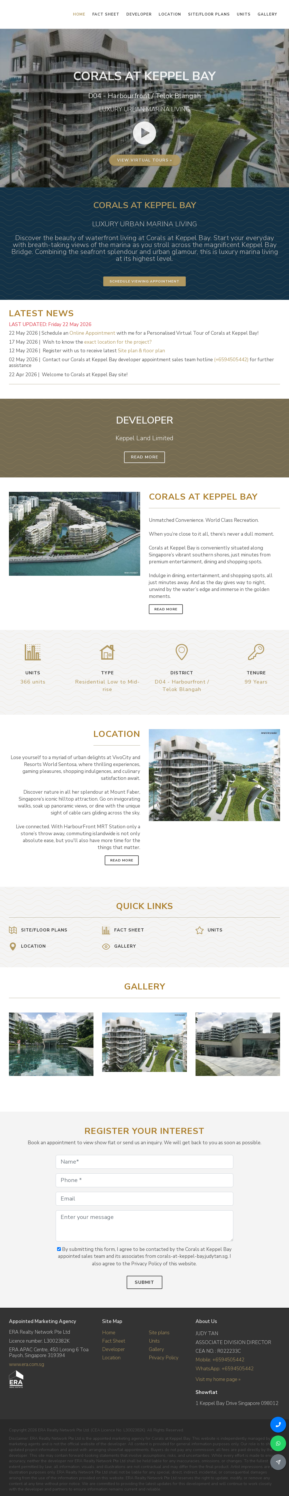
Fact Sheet (113, 1341)
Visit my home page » (218, 1379)
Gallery (156, 1349)
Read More (144, 457)
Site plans (159, 1332)
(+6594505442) (231, 359)
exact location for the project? (118, 342)
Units (154, 1341)
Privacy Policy (164, 1357)
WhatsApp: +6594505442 (225, 1368)
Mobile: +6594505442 (220, 1359)
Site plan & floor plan (141, 350)
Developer (113, 1349)
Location (111, 1357)
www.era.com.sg (26, 1364)
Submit (144, 1282)
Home (108, 1332)
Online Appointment (92, 333)
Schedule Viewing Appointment (144, 281)
